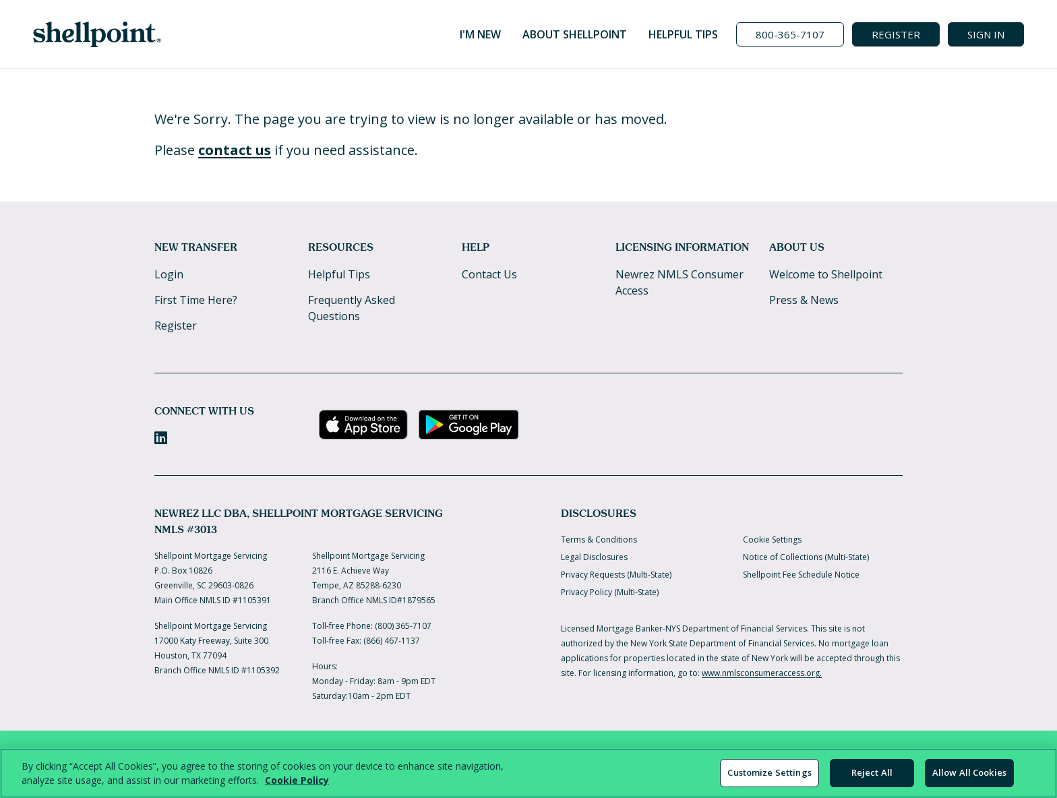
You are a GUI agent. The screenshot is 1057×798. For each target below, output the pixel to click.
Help (475, 247)
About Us (796, 247)
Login (168, 274)
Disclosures (598, 513)
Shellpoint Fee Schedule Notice (801, 574)
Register (175, 325)
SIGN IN (985, 34)
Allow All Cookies (969, 772)
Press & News (804, 300)
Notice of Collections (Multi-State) (806, 557)
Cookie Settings (772, 539)
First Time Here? (195, 300)
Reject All (872, 772)
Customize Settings (769, 772)
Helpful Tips (683, 34)
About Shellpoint (574, 34)
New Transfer (195, 247)
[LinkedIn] (160, 438)
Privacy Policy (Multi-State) (610, 592)
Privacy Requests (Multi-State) (616, 574)
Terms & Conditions (599, 539)
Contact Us (489, 274)
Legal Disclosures (594, 557)
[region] (528, 773)
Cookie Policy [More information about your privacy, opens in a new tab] (297, 780)
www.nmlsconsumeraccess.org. (762, 673)
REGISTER (896, 34)
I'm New (480, 34)
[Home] (97, 34)
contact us (234, 150)
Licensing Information (682, 247)
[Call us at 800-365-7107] (790, 34)
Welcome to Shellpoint (825, 274)
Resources (340, 247)
